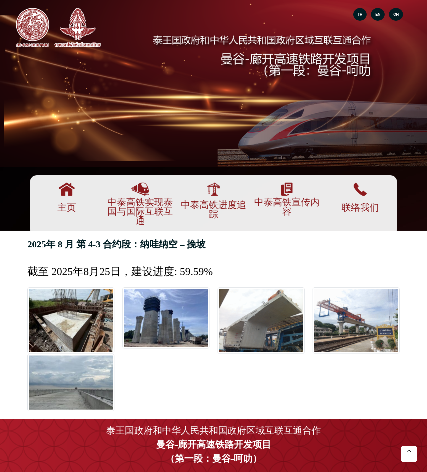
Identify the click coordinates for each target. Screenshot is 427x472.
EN (377, 14)
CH (396, 14)
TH (360, 14)
